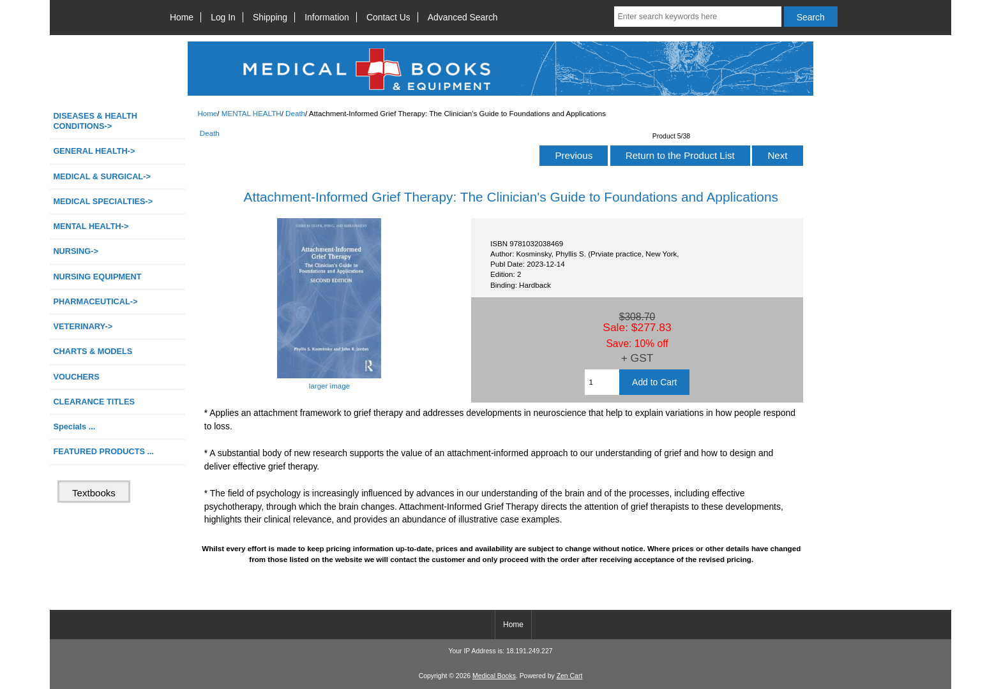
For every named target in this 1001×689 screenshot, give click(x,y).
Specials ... (74, 426)
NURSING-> (75, 251)
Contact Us (388, 17)
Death (295, 113)
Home (181, 17)
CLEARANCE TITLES (94, 401)
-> (90, 226)
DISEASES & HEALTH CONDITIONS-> (95, 121)
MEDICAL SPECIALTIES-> (103, 201)
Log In (223, 17)
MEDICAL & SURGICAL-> (101, 176)
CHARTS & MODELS (92, 351)
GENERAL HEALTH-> (94, 151)
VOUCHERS (76, 377)
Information (327, 17)
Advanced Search (463, 17)
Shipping (270, 17)
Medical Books (494, 675)
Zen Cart (570, 675)
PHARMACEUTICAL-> (95, 301)
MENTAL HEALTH (252, 113)
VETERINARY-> (82, 326)
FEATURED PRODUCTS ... (103, 451)
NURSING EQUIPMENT (97, 276)
